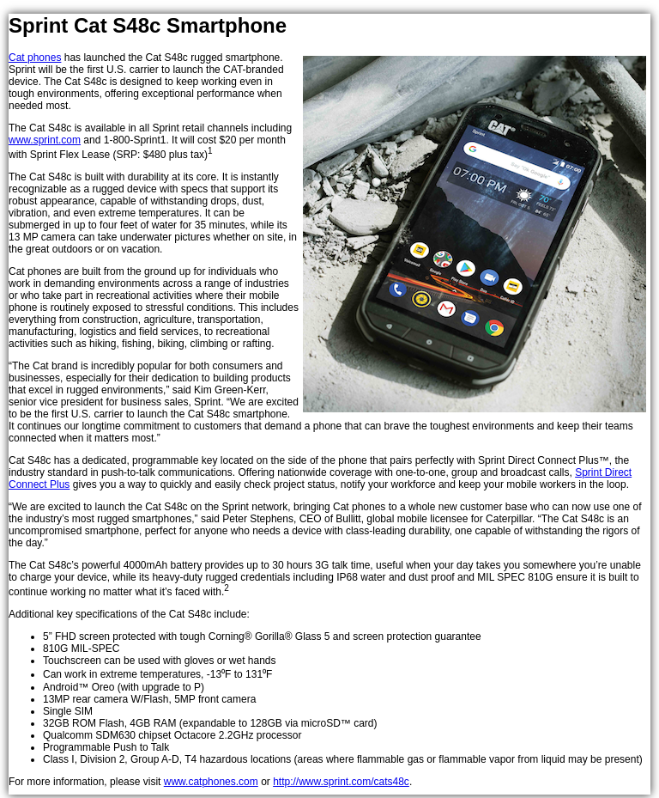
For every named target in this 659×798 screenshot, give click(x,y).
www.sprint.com (45, 140)
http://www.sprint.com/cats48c (341, 782)
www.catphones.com (211, 782)
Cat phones (35, 58)
